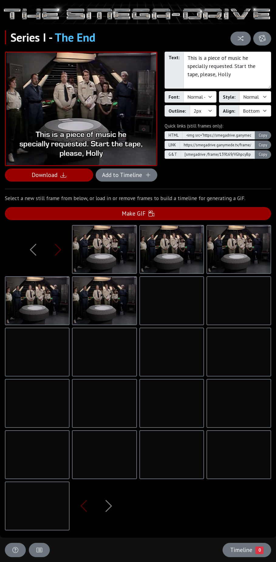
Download (49, 175)
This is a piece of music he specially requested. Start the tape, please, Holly (227, 70)
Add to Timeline (126, 175)
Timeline (247, 550)
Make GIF (138, 213)
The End (75, 37)
